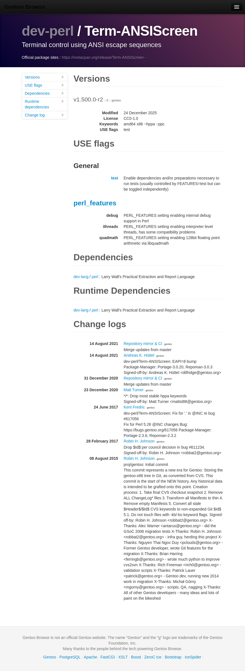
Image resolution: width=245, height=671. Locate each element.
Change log (44, 115)
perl (95, 276)
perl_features (95, 203)
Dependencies (44, 93)
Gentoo (49, 657)
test (114, 178)
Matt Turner (134, 390)
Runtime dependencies (44, 104)
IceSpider (193, 657)
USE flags (44, 85)
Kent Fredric (134, 407)
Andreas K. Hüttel (139, 355)
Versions (44, 77)
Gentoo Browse (24, 7)
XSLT (123, 657)
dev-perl (48, 31)
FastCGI (108, 657)
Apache (90, 657)
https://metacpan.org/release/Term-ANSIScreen (103, 57)
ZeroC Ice (152, 657)
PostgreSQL (69, 657)
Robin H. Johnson (139, 441)
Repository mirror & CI (143, 343)
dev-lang (81, 276)
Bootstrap (173, 657)
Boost (136, 657)
